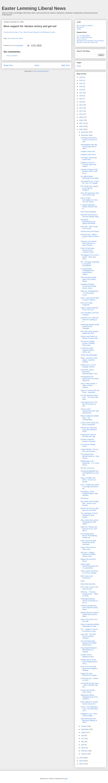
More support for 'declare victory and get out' (89, 703)
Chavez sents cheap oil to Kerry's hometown (90, 424)
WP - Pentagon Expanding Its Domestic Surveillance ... (90, 264)
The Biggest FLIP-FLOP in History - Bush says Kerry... (90, 257)
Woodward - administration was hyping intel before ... (89, 221)
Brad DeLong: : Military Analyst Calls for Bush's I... (90, 236)
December (85, 132)
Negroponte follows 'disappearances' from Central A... (89, 697)
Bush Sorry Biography (88, 212)
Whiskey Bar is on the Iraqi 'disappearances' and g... (89, 661)
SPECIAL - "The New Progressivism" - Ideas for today (89, 594)
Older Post (65, 65)
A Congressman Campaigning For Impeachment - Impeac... (87, 271)
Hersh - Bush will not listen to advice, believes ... (90, 299)
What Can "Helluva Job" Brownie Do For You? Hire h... (89, 529)
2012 (81, 108)
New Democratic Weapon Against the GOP (89, 332)
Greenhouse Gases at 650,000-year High (88, 435)
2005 (81, 129)
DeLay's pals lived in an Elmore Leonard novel (89, 337)
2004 (81, 758)
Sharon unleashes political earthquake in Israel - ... (90, 625)
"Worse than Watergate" (89, 355)
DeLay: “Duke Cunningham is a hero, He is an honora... (89, 200)
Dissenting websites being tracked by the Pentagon (90, 326)
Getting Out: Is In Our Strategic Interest (88, 366)
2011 (81, 111)
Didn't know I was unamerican (87, 577)
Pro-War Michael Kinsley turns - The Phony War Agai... (89, 397)
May (82, 741)
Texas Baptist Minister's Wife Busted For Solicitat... (89, 650)
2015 (81, 99)
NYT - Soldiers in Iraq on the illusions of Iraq (89, 630)
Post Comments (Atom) (41, 71)
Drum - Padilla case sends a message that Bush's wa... (90, 486)
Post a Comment (11, 55)
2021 (81, 83)
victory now (14, 38)
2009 (81, 117)
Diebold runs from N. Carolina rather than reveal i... (88, 164)
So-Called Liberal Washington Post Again (90, 177)
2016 (81, 96)
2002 (81, 764)
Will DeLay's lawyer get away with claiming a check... (89, 429)
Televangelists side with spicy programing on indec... (89, 146)
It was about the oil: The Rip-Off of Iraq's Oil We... (89, 404)
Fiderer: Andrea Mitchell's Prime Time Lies (89, 309)
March (83, 748)
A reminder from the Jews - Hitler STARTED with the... (90, 685)
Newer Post (8, 65)
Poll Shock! (85, 498)
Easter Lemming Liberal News (34, 8)
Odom (21, 38)
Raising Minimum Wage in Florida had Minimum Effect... (90, 614)
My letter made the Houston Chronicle (88, 440)
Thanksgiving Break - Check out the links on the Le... (89, 601)
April (83, 745)
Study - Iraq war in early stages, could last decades (89, 360)
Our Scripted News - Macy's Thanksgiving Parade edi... (89, 536)
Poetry (79, 29)
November (85, 135)
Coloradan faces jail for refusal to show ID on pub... (89, 140)
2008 (81, 120)
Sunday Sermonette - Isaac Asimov (88, 691)
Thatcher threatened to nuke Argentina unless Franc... (89, 607)
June (83, 738)
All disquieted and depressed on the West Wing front (90, 378)
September (85, 729)
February (84, 751)
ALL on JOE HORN (83, 35)
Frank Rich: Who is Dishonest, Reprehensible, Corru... (90, 372)
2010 (81, 114)
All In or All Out (81, 39)
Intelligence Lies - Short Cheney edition (89, 715)
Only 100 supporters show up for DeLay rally (90, 194)
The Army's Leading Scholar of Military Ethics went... (88, 343)
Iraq (9, 38)
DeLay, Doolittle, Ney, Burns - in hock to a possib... (88, 480)
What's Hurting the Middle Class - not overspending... (90, 418)
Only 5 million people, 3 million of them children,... (89, 385)
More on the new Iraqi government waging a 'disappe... (89, 668)
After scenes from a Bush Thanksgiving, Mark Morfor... (89, 522)
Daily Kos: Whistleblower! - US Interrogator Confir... (89, 293)
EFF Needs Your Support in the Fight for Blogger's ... (89, 188)
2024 (81, 80)
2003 (81, 761)
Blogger (65, 778)
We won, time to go (87, 468)
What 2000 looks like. (88, 584)
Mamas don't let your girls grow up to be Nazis (90, 509)
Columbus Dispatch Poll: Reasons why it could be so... (89, 171)
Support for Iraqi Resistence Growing (88, 674)
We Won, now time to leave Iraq (87, 42)
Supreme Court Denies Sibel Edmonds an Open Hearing (89, 243)
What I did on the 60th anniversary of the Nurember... (88, 542)
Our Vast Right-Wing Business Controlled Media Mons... (88, 643)
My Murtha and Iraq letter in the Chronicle (90, 41)
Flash (82, 581)
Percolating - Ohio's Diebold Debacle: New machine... (89, 493)
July (82, 735)
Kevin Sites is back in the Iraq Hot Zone (89, 588)
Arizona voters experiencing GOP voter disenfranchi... (90, 411)
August (83, 732)
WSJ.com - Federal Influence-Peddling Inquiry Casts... (88, 554)
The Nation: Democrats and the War (89, 158)
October (84, 726)
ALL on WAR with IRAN (84, 37)
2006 (81, 126)
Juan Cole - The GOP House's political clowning (88, 636)
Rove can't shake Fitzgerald (87, 304)
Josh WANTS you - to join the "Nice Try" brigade (90, 182)
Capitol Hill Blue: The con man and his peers (89, 450)
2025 (81, 77)
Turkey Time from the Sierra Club (88, 548)
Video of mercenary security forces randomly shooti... (88, 250)
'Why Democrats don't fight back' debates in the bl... (89, 720)
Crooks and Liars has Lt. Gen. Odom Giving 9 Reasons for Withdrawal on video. (29, 32)
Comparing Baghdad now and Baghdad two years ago (90, 473)
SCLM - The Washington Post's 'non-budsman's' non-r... (89, 709)
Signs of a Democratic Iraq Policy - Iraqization (90, 391)
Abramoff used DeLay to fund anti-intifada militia (89, 216)
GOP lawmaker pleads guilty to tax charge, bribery (88, 279)
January (84, 754)
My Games (80, 27)
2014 (81, 102)
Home (37, 65)
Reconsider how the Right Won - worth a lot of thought (90, 503)
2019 (81, 86)
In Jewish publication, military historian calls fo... (89, 207)
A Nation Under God (88, 151)
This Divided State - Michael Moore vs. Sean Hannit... (90, 456)
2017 (81, 93)
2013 (81, 105)
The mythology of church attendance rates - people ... (89, 515)
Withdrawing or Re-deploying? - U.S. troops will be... (90, 463)
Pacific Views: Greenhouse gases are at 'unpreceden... (89, 566)
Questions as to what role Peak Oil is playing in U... (89, 319)
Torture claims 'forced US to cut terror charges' (89, 572)
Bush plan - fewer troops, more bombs (89, 227)
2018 (81, 90)
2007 (81, 123)
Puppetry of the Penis (88, 154)
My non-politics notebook (85, 25)
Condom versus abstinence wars (87, 656)
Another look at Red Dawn (90, 231)
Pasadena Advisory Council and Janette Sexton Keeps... (88, 286)
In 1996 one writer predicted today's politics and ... (87, 350)
